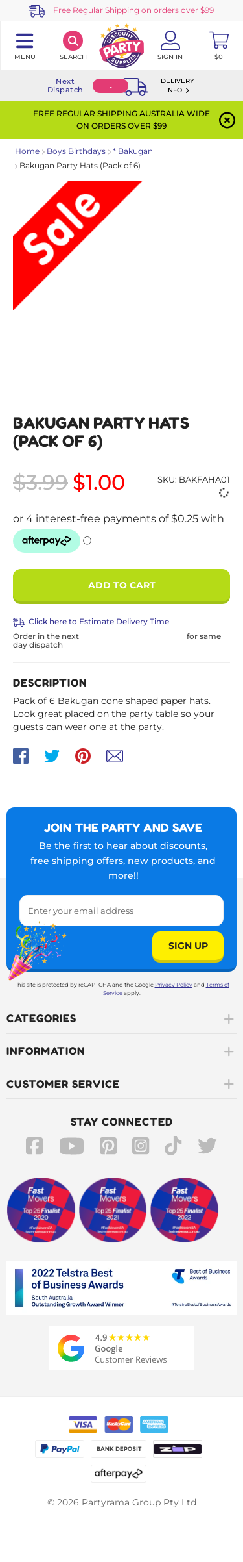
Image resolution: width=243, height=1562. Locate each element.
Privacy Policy (173, 984)
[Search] (73, 45)
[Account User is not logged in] (170, 45)
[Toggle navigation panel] (24, 45)
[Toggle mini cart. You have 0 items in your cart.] (218, 45)
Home (27, 151)
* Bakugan (133, 151)
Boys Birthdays (76, 151)
